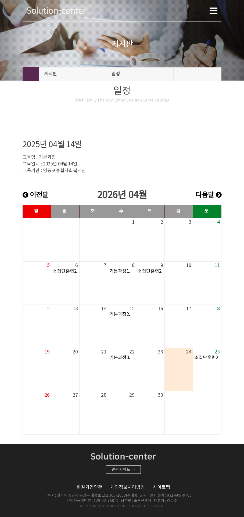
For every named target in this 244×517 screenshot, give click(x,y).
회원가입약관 (89, 487)
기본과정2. (119, 314)
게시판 (72, 74)
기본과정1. (119, 271)
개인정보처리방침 (127, 487)
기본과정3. (119, 357)
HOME (31, 74)
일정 (140, 74)
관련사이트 (123, 469)
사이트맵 (161, 487)
